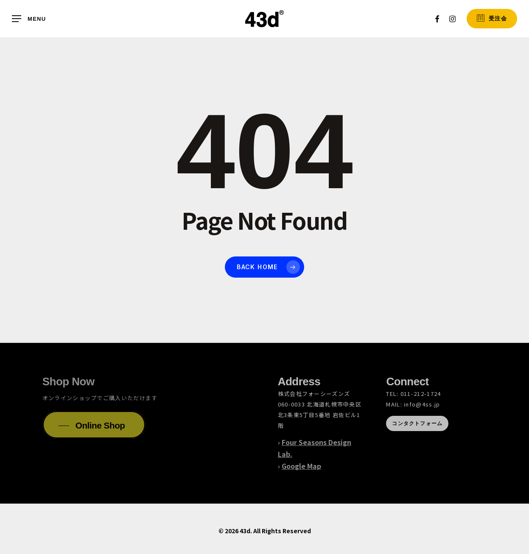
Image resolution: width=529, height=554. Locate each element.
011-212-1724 (420, 394)
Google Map (301, 466)
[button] (29, 18)
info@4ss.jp (422, 404)
